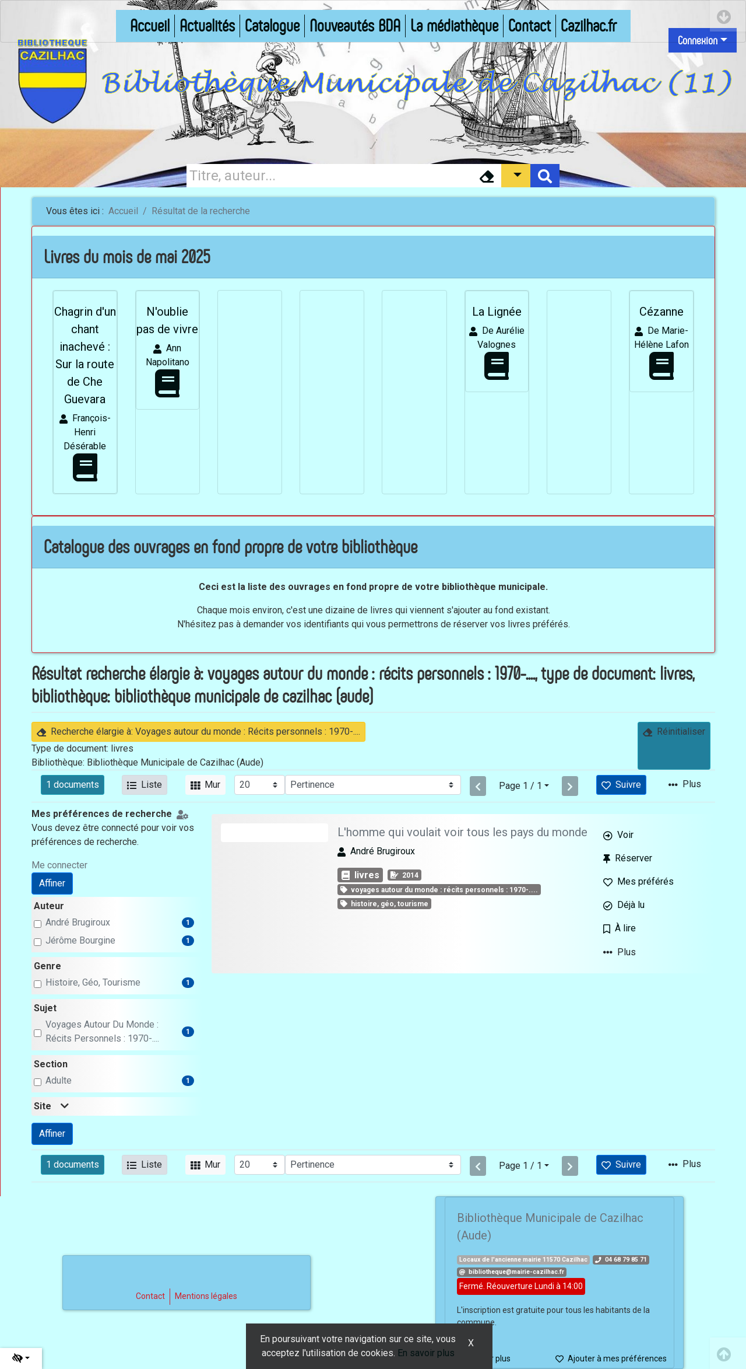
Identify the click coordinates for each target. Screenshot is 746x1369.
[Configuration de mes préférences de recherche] (185, 813)
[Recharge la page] (259, 785)
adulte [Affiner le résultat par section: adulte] (58, 1080)
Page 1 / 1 (520, 785)
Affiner (52, 883)
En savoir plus (426, 1352)
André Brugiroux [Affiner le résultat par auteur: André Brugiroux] (77, 922)
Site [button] (51, 1106)
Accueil (123, 210)
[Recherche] (329, 175)
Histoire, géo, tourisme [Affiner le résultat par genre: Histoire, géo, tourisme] (92, 982)
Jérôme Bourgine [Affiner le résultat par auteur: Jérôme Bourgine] (80, 940)
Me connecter (59, 865)
